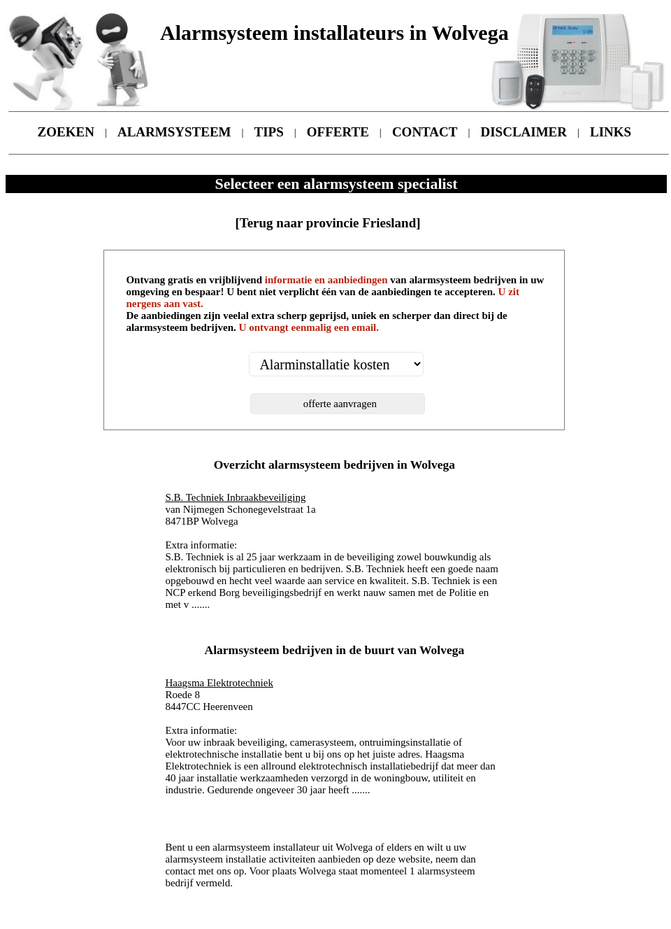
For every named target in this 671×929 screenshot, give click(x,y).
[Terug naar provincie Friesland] (327, 222)
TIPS (269, 132)
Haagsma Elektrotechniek (219, 682)
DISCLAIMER (524, 132)
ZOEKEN (66, 132)
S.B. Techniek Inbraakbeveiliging (235, 497)
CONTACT (425, 132)
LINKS (610, 132)
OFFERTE (338, 132)
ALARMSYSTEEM (174, 132)
